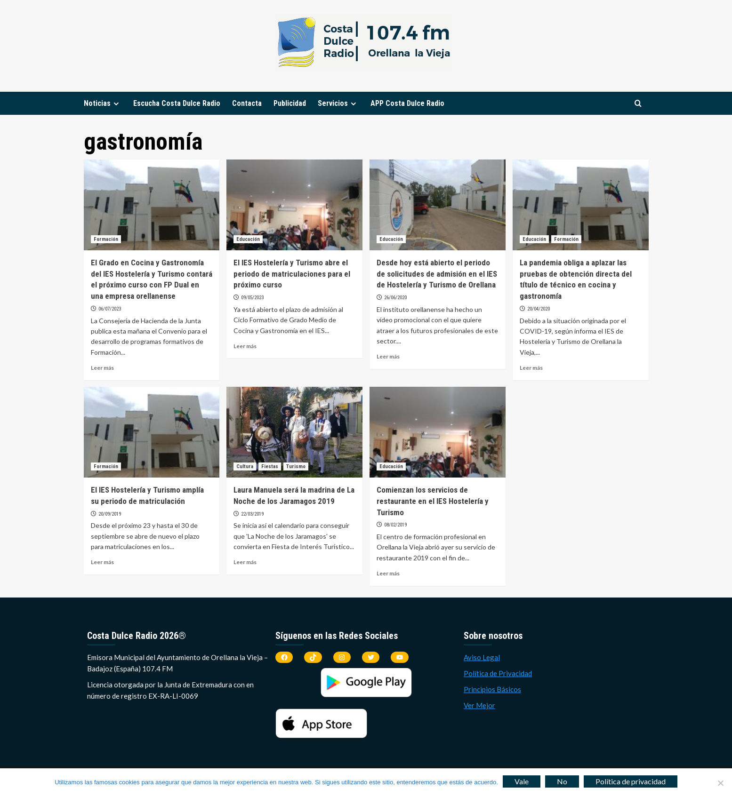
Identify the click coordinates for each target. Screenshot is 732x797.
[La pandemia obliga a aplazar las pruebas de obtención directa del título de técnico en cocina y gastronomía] (581, 204)
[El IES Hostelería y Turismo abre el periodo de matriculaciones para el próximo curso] (294, 204)
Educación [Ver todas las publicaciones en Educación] (248, 239)
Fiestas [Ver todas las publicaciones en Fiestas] (269, 466)
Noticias (102, 103)
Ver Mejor (479, 705)
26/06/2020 (395, 298)
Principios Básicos (492, 689)
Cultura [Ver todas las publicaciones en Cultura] (244, 466)
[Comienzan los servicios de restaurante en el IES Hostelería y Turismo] (438, 432)
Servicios (338, 103)
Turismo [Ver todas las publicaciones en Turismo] (296, 466)
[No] (720, 783)
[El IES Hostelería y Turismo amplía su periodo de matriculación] (152, 432)
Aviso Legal (482, 657)
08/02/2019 (395, 525)
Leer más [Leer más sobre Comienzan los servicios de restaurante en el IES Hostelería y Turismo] (388, 573)
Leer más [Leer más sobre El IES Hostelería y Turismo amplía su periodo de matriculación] (102, 562)
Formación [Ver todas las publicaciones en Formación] (106, 239)
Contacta (247, 103)
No (562, 781)
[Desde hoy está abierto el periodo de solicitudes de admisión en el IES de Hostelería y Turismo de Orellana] (438, 204)
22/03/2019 (252, 514)
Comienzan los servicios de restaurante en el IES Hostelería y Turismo (433, 501)
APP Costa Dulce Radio (407, 103)
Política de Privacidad (498, 673)
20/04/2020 (538, 309)
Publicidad (289, 103)
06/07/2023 (109, 309)
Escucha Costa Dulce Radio (176, 103)
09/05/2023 (252, 298)
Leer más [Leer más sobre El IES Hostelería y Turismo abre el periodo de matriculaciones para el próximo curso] (245, 346)
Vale (522, 781)
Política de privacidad (630, 781)
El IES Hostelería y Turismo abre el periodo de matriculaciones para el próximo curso (291, 274)
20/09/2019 (109, 514)
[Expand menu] (116, 104)
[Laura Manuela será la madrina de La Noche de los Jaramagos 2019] (294, 432)
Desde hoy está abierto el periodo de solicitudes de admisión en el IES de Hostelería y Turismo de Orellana (437, 274)
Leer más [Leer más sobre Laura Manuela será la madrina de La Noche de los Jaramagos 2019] (245, 562)
